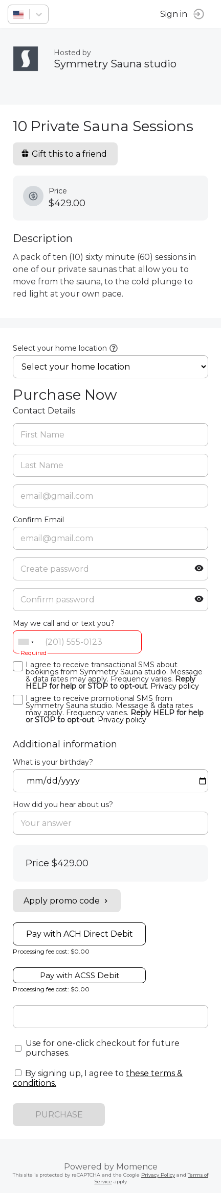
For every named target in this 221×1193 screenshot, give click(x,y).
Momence (137, 1167)
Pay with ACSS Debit (79, 975)
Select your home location (60, 348)
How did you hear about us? (63, 804)
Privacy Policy (158, 1175)
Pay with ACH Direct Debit (79, 934)
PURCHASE (59, 1114)
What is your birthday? (53, 762)
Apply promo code (67, 901)
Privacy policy (174, 686)
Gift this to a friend (64, 154)
